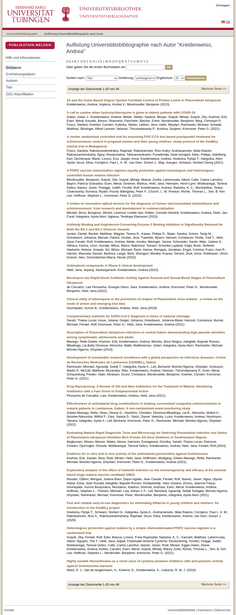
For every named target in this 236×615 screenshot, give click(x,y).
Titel (9, 87)
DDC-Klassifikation (19, 94)
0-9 (68, 61)
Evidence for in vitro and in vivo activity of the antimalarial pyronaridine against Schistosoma (137, 454)
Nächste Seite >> (213, 88)
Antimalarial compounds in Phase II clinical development (110, 265)
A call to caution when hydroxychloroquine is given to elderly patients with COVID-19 (131, 112)
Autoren (12, 81)
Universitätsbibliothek (181, 610)
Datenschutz (222, 610)
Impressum (205, 610)
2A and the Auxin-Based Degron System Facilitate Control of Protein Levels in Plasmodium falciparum (144, 100)
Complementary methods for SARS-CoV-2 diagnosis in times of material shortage (128, 316)
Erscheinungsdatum (20, 74)
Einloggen (223, 5)
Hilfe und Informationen (23, 58)
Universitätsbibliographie (22, 33)
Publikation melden (30, 45)
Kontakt (9, 610)
